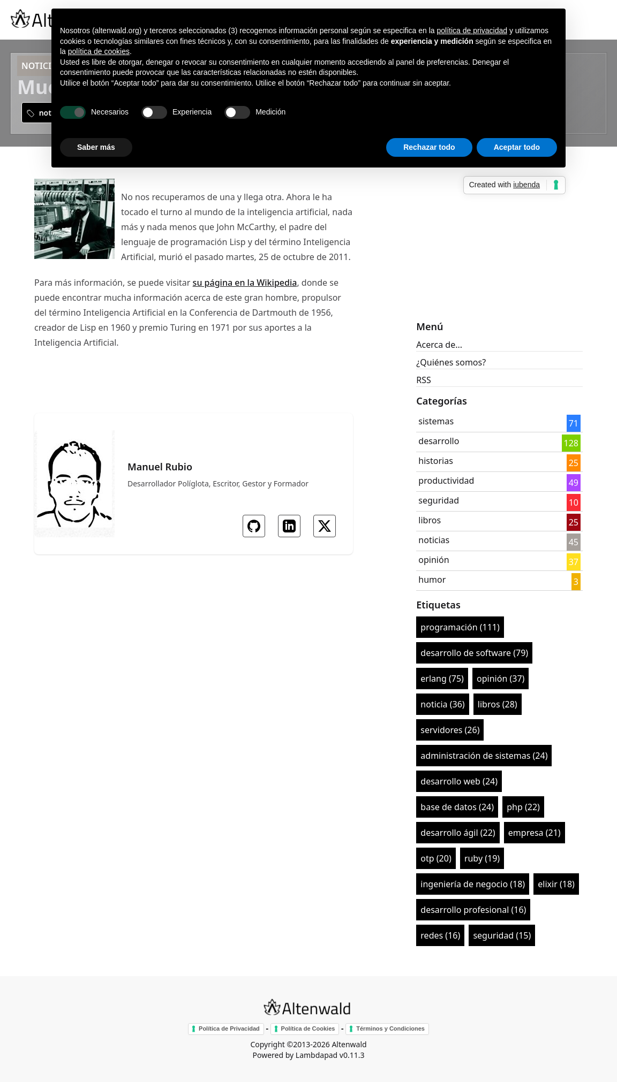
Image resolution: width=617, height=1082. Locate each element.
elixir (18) (556, 884)
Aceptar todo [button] (517, 147)
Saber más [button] (96, 147)
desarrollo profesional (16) (473, 910)
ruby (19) (482, 858)
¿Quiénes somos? (451, 362)
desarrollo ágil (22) (457, 833)
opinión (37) (500, 678)
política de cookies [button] (99, 51)
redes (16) (440, 935)
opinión (433, 560)
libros (429, 520)
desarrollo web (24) (459, 781)
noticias (433, 540)
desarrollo (438, 441)
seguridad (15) (502, 935)
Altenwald (349, 1044)
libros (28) (497, 704)
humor (432, 579)
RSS (423, 380)
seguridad (438, 500)
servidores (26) (449, 730)
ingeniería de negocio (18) (472, 884)
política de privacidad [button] (472, 30)
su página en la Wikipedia (245, 282)
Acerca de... (439, 344)
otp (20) (435, 858)
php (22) (523, 807)
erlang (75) (442, 678)
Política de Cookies (308, 1028)
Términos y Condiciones (390, 1028)
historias (435, 461)
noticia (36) (442, 704)
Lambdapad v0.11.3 (330, 1055)
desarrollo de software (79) (474, 653)
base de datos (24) (457, 807)
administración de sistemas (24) (483, 755)
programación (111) (459, 627)
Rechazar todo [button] (429, 147)
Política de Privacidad (229, 1028)
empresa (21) (534, 833)
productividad (446, 480)
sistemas (436, 421)
